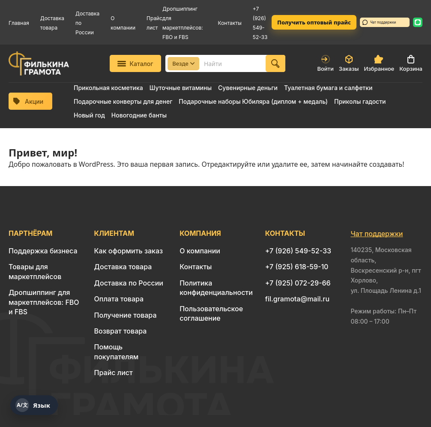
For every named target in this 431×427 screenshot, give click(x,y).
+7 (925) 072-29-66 (298, 283)
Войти (325, 63)
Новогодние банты (139, 115)
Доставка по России (128, 283)
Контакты (230, 23)
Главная (19, 23)
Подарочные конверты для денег (123, 101)
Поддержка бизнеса (43, 251)
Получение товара (125, 315)
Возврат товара (120, 331)
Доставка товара (123, 266)
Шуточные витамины (181, 87)
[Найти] (275, 63)
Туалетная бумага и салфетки (328, 87)
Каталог (135, 63)
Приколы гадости (360, 101)
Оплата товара (119, 299)
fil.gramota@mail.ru (297, 299)
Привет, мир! (43, 152)
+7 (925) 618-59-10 (297, 266)
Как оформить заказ (128, 251)
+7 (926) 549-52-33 (298, 251)
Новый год (89, 115)
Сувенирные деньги (248, 87)
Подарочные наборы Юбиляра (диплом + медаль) (253, 101)
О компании (200, 251)
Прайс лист (113, 372)
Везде (183, 63)
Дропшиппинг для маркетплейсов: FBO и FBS (44, 302)
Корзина (410, 63)
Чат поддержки (379, 22)
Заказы (349, 63)
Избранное (379, 63)
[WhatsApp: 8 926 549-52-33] (417, 22)
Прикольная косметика (108, 87)
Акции (28, 101)
